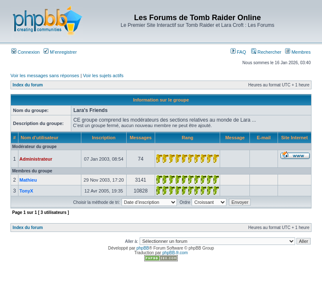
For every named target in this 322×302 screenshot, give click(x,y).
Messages (141, 137)
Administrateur (35, 158)
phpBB (142, 248)
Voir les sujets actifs (103, 75)
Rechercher (266, 52)
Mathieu (28, 179)
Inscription (103, 137)
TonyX (26, 190)
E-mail (264, 137)
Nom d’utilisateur (39, 137)
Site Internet (294, 137)
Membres (298, 52)
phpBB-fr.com (175, 252)
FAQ (238, 52)
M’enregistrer (60, 52)
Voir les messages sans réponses (44, 75)
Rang (188, 137)
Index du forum (28, 85)
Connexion (25, 52)
